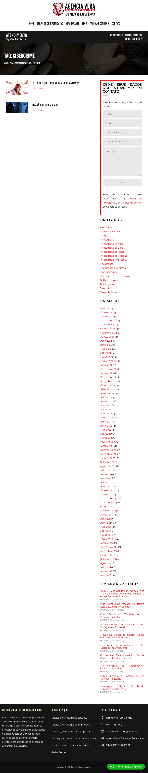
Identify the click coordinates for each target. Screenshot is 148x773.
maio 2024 (106, 349)
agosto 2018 (107, 563)
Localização (106, 264)
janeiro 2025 (107, 316)
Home (31, 23)
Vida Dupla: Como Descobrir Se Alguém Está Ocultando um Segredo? (122, 605)
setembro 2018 (108, 559)
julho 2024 (106, 340)
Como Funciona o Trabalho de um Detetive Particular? (122, 615)
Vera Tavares (72, 23)
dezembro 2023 (109, 369)
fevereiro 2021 (108, 442)
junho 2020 (106, 474)
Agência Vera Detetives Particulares (125, 738)
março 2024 (106, 357)
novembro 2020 (109, 454)
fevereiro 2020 (108, 490)
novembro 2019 (109, 502)
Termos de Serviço (131, 202)
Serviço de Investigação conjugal (69, 717)
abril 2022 (105, 409)
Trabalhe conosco (99, 23)
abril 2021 (105, 433)
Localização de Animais (113, 268)
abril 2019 (105, 530)
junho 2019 (106, 522)
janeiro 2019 (107, 543)
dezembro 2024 (109, 320)
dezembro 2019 (109, 498)
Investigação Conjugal (112, 243)
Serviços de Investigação (50, 23)
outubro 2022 (107, 385)
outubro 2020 (107, 458)
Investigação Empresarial (113, 260)
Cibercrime (106, 227)
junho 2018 (106, 571)
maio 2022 (105, 405)
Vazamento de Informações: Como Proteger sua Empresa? (122, 626)
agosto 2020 (107, 466)
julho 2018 (106, 567)
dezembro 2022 (109, 377)
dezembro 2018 (109, 547)
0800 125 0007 (133, 39)
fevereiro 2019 (108, 539)
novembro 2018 (109, 551)
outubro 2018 (107, 555)
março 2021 (106, 437)
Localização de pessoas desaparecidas (72, 731)
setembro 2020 (108, 462)
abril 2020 (105, 482)
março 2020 (106, 486)
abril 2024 (105, 353)
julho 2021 (106, 421)
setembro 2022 (108, 389)
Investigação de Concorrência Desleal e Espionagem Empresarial (122, 646)
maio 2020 (106, 478)
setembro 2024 (108, 332)
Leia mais (37, 88)
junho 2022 (106, 401)
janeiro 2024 (107, 365)
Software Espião (109, 280)
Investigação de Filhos (112, 251)
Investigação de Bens (111, 247)
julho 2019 (106, 518)
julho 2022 (106, 397)
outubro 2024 (107, 328)
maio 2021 (105, 429)
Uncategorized (108, 284)
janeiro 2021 (106, 446)
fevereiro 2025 (108, 312)
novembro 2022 (109, 381)
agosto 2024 (107, 336)
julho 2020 (106, 470)
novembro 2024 (109, 324)
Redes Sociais (58, 752)
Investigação (107, 239)
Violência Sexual (109, 292)
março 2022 (106, 413)
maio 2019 (105, 526)
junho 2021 (106, 425)
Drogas (104, 235)
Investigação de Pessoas (113, 255)
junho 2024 (106, 344)
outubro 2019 (107, 506)
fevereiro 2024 (108, 361)
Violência (105, 288)
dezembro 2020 (109, 450)
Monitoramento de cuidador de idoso (71, 745)
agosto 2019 (107, 514)
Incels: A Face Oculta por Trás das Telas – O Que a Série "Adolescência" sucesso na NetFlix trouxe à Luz (122, 594)
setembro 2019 (108, 510)
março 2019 (106, 535)
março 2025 (106, 308)
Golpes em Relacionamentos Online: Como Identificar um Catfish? (122, 656)
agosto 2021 (107, 417)
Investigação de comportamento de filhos (73, 738)
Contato (116, 23)
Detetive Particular (110, 231)
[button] (126, 767)
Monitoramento (108, 272)
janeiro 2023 (107, 373)
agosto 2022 (107, 393)
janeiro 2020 (107, 494)
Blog (84, 23)
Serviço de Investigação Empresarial (70, 724)
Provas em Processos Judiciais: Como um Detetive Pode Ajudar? (122, 636)
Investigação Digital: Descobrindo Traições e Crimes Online (122, 687)
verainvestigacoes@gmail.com (122, 731)
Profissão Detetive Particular (115, 276)
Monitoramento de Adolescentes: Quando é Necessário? (122, 667)
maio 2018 (105, 575)
